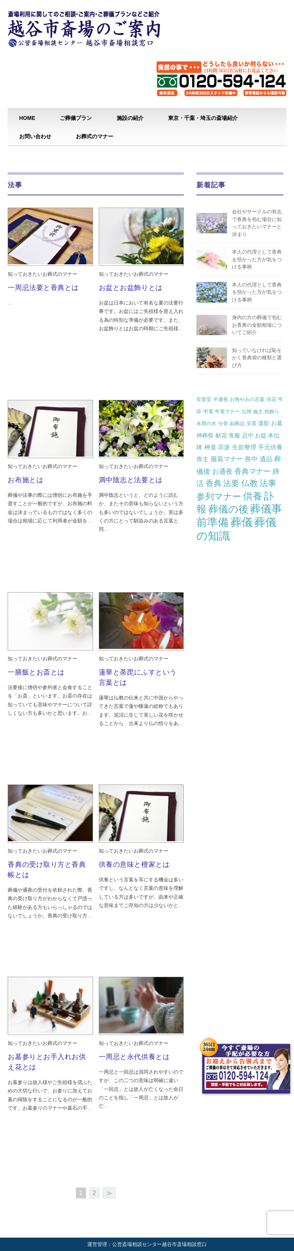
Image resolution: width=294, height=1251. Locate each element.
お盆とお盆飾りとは (131, 287)
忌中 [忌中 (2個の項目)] (247, 435)
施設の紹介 (130, 118)
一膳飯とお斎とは (36, 672)
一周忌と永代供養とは (134, 1057)
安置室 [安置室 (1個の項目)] (203, 399)
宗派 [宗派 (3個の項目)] (224, 447)
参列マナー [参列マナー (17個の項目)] (218, 496)
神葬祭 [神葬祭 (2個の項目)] (205, 435)
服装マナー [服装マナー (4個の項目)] (227, 459)
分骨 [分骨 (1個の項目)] (223, 423)
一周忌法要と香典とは (43, 287)
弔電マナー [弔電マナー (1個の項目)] (227, 411)
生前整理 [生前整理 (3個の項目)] (244, 447)
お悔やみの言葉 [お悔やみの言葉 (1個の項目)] (247, 399)
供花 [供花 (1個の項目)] (271, 399)
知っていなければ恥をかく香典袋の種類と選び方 (257, 357)
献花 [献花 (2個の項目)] (221, 435)
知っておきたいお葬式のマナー (42, 274)
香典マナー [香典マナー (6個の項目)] (252, 471)
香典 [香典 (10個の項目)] (214, 483)
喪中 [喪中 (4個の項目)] (251, 459)
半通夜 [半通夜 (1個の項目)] (220, 399)
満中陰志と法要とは (131, 480)
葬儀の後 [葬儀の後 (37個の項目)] (228, 509)
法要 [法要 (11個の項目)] (231, 483)
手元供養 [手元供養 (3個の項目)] (270, 447)
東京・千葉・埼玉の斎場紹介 (203, 118)
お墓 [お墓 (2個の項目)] (277, 423)
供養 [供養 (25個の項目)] (252, 496)
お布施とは (25, 480)
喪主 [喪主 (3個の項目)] (202, 458)
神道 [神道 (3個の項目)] (210, 447)
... (10, 303)
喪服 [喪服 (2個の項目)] (234, 435)
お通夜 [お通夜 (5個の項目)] (222, 471)
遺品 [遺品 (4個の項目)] (266, 459)
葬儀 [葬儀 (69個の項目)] (241, 522)
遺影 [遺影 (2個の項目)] (264, 423)
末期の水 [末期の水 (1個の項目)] (206, 423)
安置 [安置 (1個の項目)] (251, 423)
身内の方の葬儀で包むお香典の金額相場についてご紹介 (257, 324)
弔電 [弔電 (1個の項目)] (208, 411)
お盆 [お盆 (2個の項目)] (260, 435)
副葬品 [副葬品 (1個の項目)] (237, 423)
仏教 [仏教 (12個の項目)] (249, 483)
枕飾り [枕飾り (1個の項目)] (272, 411)
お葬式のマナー (94, 136)
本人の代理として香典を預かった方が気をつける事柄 (257, 259)
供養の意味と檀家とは (134, 864)
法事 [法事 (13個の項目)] (268, 483)
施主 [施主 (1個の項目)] (258, 411)
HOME (27, 118)
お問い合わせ (35, 136)
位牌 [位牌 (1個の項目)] (247, 411)
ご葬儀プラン (76, 118)
